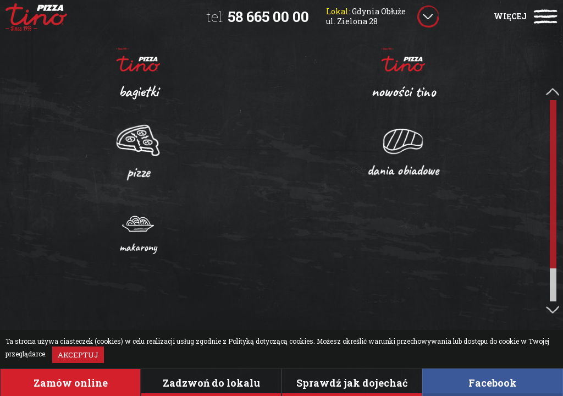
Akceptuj (78, 355)
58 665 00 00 (257, 16)
